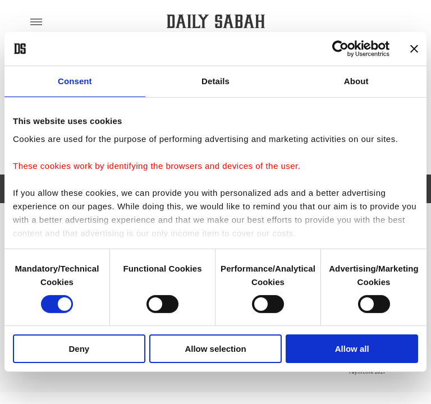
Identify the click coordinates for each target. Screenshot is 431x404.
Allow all (352, 349)
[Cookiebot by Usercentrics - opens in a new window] (340, 48)
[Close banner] (414, 49)
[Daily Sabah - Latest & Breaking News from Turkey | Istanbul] (216, 22)
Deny (78, 349)
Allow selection (215, 349)
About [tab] (356, 81)
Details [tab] (215, 81)
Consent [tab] (75, 81)
